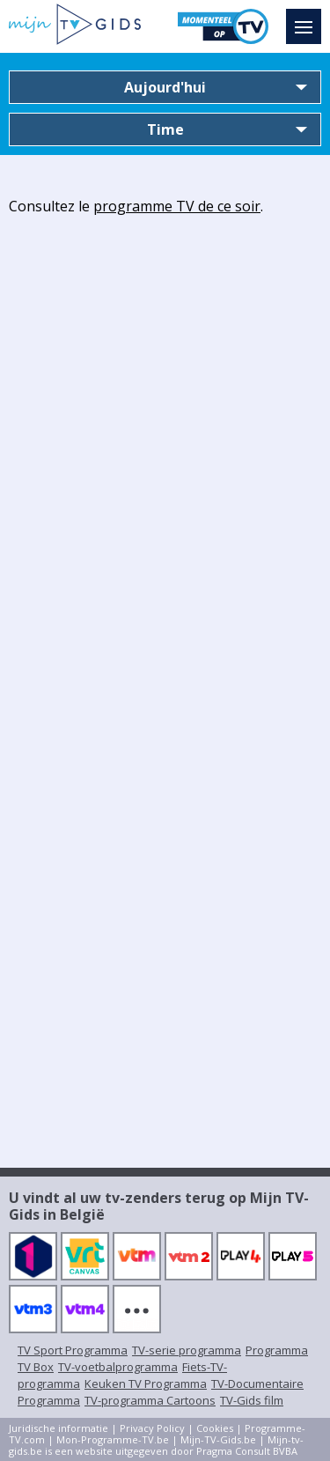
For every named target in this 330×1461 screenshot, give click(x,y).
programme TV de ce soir (176, 206)
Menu (308, 18)
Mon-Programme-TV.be (112, 1439)
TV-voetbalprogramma (118, 1367)
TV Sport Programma (73, 1350)
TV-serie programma (186, 1350)
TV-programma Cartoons (150, 1400)
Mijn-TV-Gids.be (218, 1439)
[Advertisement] (165, 391)
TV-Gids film (251, 1400)
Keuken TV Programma (145, 1383)
